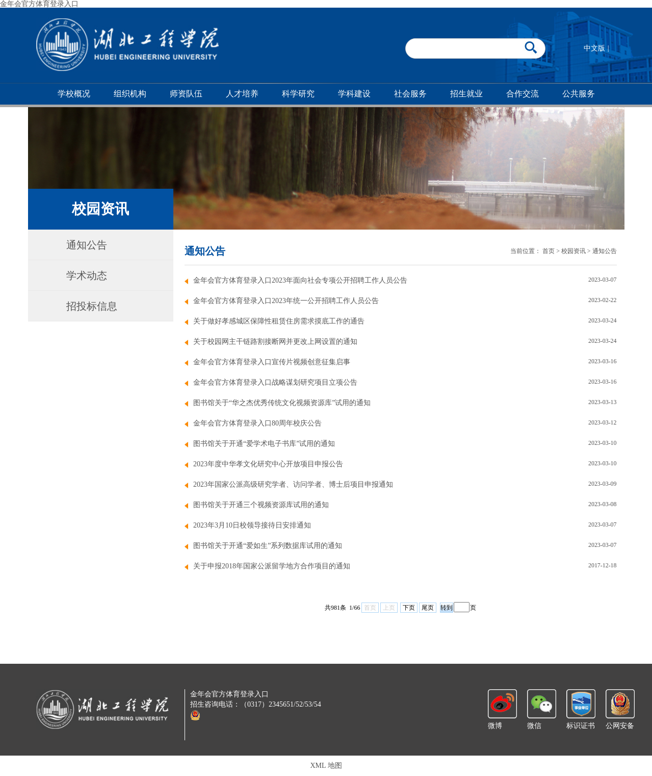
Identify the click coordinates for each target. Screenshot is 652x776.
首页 (548, 251)
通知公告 (86, 245)
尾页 (428, 607)
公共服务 (578, 93)
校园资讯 (573, 251)
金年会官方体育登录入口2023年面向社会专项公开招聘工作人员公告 (300, 280)
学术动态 (86, 275)
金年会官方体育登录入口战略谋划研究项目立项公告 (275, 382)
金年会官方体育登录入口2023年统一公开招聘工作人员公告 (286, 301)
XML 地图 (326, 765)
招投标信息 (91, 306)
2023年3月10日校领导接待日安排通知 (252, 525)
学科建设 (354, 93)
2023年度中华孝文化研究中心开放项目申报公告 (268, 464)
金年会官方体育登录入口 (39, 4)
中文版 (594, 48)
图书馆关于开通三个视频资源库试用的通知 (261, 505)
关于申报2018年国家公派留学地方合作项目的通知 (271, 566)
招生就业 (466, 93)
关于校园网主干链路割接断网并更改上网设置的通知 (275, 341)
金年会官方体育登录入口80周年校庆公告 (257, 423)
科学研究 (298, 93)
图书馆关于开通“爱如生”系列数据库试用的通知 (267, 545)
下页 (409, 607)
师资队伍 (186, 93)
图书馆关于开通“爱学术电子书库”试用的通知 (264, 443)
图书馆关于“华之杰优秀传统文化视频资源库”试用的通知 (282, 403)
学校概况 (74, 93)
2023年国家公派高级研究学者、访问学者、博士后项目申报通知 (293, 484)
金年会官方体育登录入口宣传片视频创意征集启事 (271, 362)
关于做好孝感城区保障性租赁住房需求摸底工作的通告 (278, 321)
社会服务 (410, 93)
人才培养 (242, 93)
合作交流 (522, 93)
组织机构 (130, 93)
